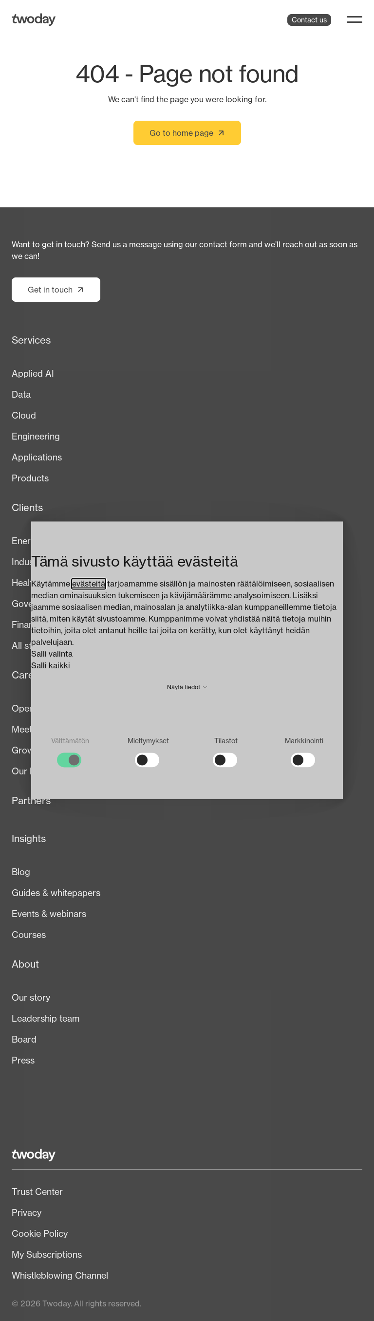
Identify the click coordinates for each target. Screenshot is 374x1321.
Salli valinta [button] (52, 654)
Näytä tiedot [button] (187, 687)
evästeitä (88, 583)
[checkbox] (70, 751)
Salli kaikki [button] (50, 665)
